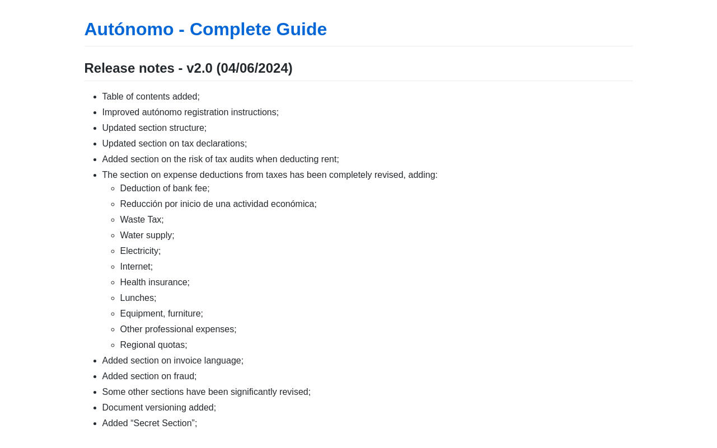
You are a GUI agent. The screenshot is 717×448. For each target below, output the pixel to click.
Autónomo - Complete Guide (206, 29)
